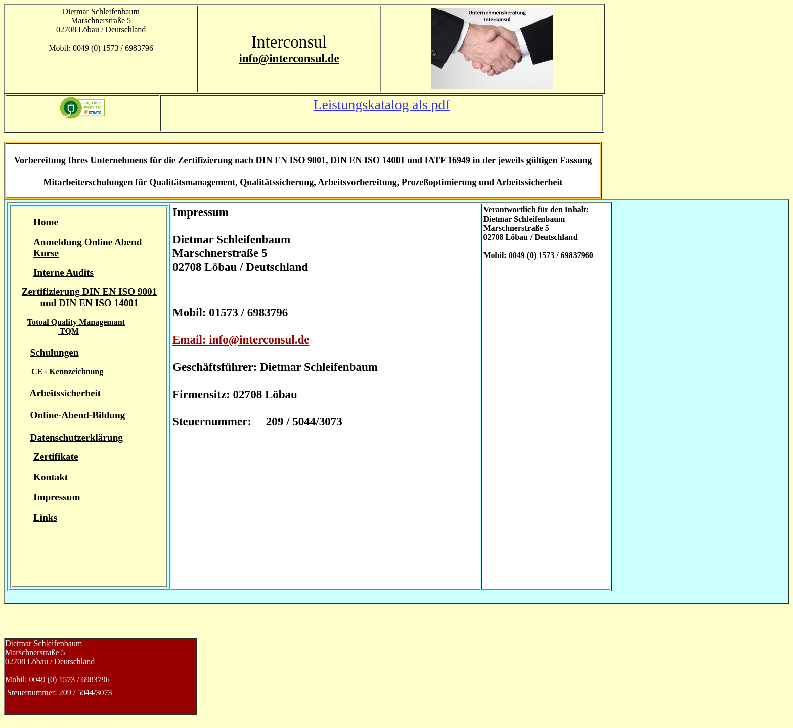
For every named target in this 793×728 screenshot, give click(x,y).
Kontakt (50, 477)
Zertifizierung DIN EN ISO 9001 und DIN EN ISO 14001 (89, 297)
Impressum (56, 497)
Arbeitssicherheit (65, 393)
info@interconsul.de (289, 58)
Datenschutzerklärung (76, 437)
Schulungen (54, 352)
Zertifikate (55, 456)
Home (45, 222)
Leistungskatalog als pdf (382, 104)
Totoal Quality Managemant (76, 322)
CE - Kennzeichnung (67, 371)
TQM (68, 331)
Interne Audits (63, 272)
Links (45, 517)
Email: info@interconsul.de (241, 339)
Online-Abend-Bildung (77, 415)
